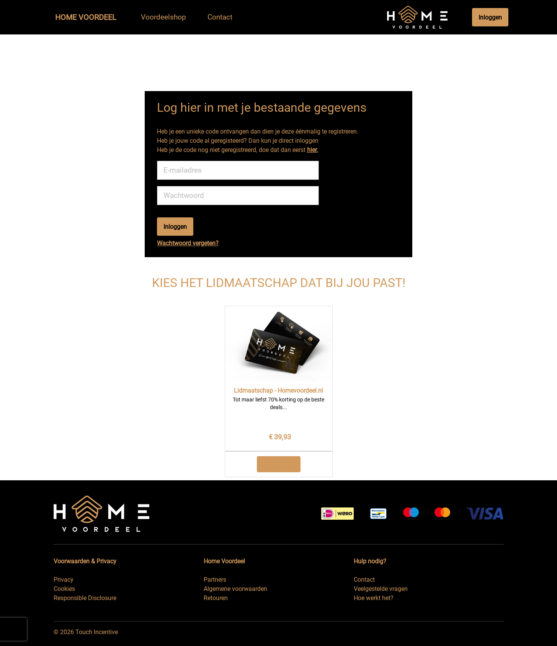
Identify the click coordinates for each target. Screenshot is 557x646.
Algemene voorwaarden (235, 588)
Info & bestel (279, 464)
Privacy (64, 579)
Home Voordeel (85, 17)
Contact (364, 579)
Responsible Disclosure (85, 598)
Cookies (64, 588)
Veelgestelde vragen (381, 588)
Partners (215, 579)
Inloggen (490, 17)
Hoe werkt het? (374, 598)
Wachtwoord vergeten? (188, 243)
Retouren (216, 598)
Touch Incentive (96, 632)
